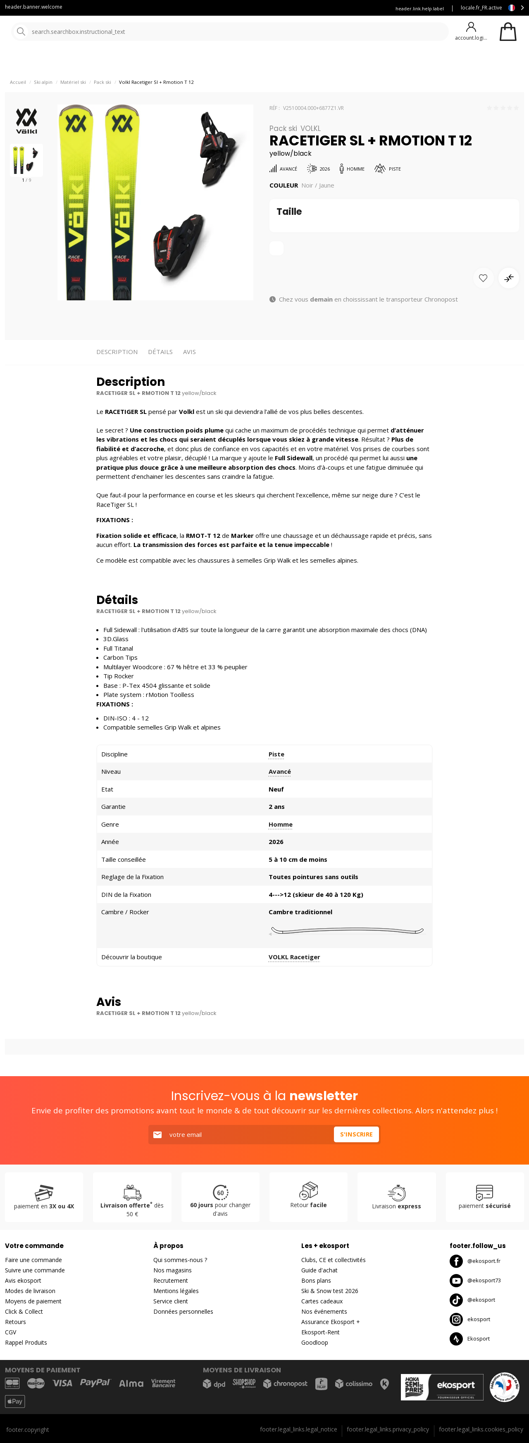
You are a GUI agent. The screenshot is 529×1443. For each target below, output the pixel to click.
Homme (281, 846)
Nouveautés (308, 61)
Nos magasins (172, 1270)
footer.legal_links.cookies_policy (481, 1429)
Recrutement (170, 1280)
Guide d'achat (319, 1270)
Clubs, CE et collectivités (333, 1260)
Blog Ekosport (249, 8)
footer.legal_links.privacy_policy (388, 1429)
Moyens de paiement (33, 1301)
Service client (203, 8)
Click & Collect (24, 1311)
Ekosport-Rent (320, 1332)
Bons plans (364, 61)
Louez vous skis (297, 8)
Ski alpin (43, 103)
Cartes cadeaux (322, 1301)
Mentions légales (176, 1291)
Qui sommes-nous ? (180, 1260)
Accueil (18, 103)
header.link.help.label (420, 8)
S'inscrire (356, 1134)
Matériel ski (73, 103)
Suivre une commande (35, 1270)
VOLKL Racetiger (294, 978)
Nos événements (324, 1311)
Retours (15, 1322)
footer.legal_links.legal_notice (298, 1429)
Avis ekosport (23, 1280)
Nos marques (256, 61)
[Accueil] (48, 32)
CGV (10, 1332)
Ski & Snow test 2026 (329, 1291)
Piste (276, 775)
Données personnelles (183, 1311)
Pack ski (102, 103)
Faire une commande (33, 1260)
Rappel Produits (26, 1342)
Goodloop (314, 1342)
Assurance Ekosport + (354, 8)
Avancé (280, 793)
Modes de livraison (30, 1291)
